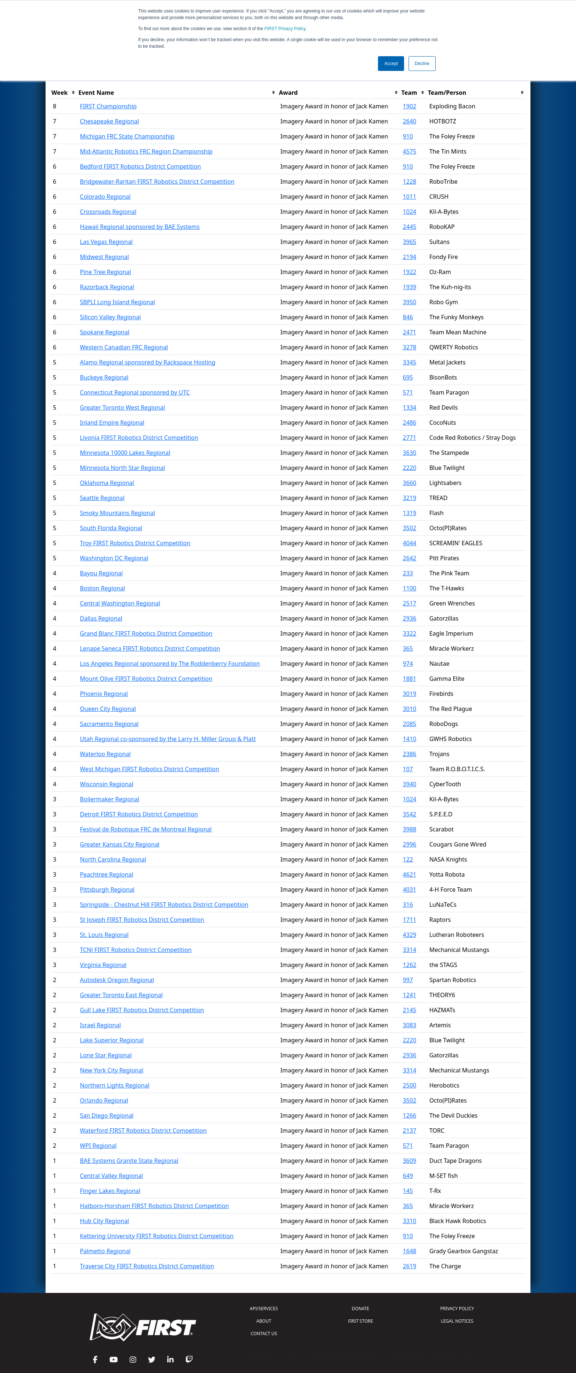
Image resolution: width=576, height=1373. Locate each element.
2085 (410, 724)
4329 (410, 935)
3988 (410, 829)
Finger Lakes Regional (110, 1191)
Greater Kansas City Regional (120, 844)
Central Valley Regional (111, 1176)
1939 (410, 287)
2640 (410, 121)
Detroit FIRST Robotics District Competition (139, 814)
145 (408, 1191)
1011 (410, 197)
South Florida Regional (111, 528)
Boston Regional (102, 588)
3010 (410, 709)
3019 (410, 694)
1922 (410, 272)
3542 (410, 814)
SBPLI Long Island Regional (117, 302)
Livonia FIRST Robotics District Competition (139, 438)
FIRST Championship (108, 106)
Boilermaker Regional (110, 799)
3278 (410, 347)
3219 (410, 498)
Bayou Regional (101, 573)
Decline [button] (422, 63)
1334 (410, 407)
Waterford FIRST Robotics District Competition (143, 1130)
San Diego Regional (107, 1115)
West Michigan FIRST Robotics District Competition (149, 769)
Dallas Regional (101, 618)
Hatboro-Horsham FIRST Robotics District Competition (154, 1206)
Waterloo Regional (105, 754)
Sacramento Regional (109, 724)
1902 (410, 106)
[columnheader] (63, 93)
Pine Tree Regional (105, 272)
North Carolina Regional (113, 859)
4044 (410, 543)
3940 (410, 784)
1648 (410, 1251)
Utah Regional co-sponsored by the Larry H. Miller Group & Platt (168, 739)
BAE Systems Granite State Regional (129, 1161)
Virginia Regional (103, 965)
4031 (410, 889)
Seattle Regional (102, 498)
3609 (410, 1161)
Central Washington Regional (120, 603)
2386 (410, 754)
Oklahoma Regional (107, 483)
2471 (410, 332)
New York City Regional (112, 1070)
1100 (410, 588)
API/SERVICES (264, 1308)
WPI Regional (98, 1146)
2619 (410, 1266)
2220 (410, 468)
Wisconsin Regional (106, 784)
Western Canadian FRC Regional (124, 347)
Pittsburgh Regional (107, 889)
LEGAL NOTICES (457, 1321)
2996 (410, 844)
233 (408, 573)
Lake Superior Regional (112, 1040)
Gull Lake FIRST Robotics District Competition (142, 1010)
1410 (410, 739)
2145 (410, 1010)
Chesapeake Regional (109, 121)
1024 (410, 212)
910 (408, 136)
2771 (410, 438)
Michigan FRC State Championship (127, 136)
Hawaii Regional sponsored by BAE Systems (140, 227)
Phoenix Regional (104, 694)
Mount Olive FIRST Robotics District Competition (146, 679)
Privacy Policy (285, 28)
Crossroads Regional (108, 212)
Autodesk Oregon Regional (117, 980)
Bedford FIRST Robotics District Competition (140, 166)
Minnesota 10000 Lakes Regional (125, 453)
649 (408, 1176)
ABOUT (263, 1321)
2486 (410, 422)
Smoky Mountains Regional (117, 513)
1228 (410, 181)
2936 (410, 618)
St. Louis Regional (104, 935)
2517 (410, 603)
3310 (410, 1221)
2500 (410, 1085)
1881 (410, 679)
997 (408, 980)
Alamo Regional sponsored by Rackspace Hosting (148, 362)
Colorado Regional (105, 197)
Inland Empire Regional (112, 422)
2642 (410, 558)
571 (408, 392)
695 (408, 377)
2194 (410, 257)
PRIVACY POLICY (457, 1308)
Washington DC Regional (114, 558)
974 (408, 663)
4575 (410, 151)
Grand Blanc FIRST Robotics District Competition (146, 633)
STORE (360, 1321)
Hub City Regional (104, 1221)
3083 (410, 1025)
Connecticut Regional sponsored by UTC (135, 392)
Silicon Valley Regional (110, 317)
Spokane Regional (105, 332)
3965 (410, 242)
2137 (410, 1130)
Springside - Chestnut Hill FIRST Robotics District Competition (164, 905)
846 (408, 317)
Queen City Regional (108, 709)
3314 (410, 950)
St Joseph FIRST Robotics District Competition (142, 920)
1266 (410, 1115)
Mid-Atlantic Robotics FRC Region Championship (146, 151)
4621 (410, 874)
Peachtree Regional (106, 874)
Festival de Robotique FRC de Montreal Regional (146, 829)
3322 (410, 633)
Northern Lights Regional (115, 1085)
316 (408, 905)
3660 (410, 483)
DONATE (360, 1308)
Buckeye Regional (104, 377)
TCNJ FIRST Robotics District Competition (136, 950)
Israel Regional (100, 1025)
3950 (410, 302)
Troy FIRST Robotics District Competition (135, 543)
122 (408, 859)
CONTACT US (264, 1333)
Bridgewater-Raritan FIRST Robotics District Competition (157, 181)
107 (408, 769)
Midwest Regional (104, 257)
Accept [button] (391, 63)
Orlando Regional (104, 1100)
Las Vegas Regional (106, 242)
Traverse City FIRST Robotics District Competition (147, 1266)
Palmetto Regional (105, 1251)
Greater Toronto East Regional (121, 995)
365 (408, 648)
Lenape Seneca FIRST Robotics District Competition (150, 648)
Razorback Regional (107, 287)
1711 (410, 920)
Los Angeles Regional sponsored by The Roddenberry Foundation (170, 663)
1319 (410, 513)
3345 (410, 362)
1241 (410, 995)
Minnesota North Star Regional (122, 468)
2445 (410, 227)
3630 (410, 453)
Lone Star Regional (106, 1055)
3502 (410, 528)
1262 (410, 965)
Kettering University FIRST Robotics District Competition (157, 1236)
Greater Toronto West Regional (122, 407)
